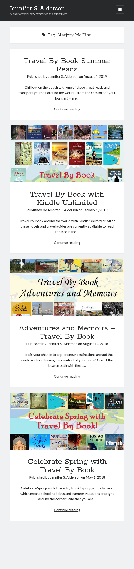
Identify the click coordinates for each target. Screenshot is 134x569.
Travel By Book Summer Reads (67, 65)
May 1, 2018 (95, 477)
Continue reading (67, 109)
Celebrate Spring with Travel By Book (67, 421)
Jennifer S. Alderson (37, 8)
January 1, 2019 (95, 210)
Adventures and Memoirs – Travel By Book (67, 287)
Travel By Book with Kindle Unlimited (67, 153)
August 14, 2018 (95, 343)
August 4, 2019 (95, 76)
